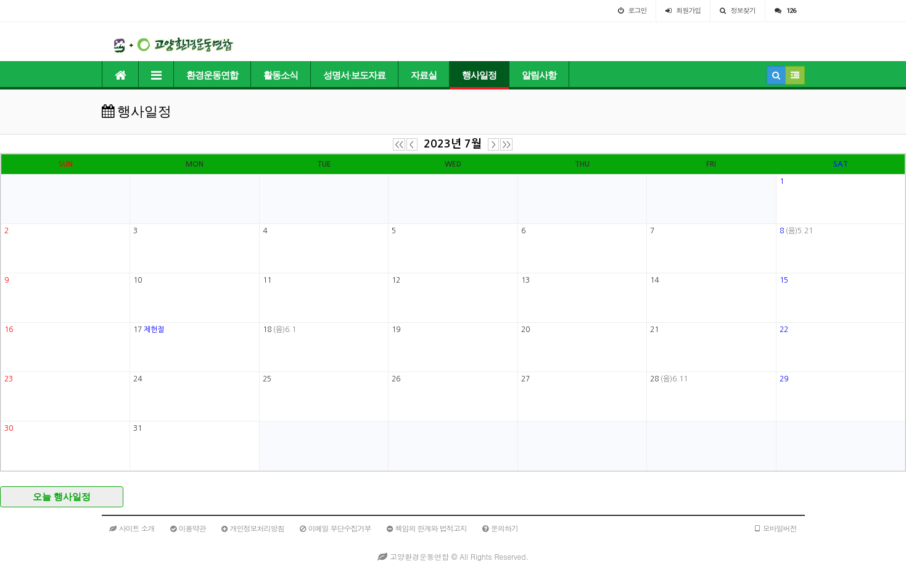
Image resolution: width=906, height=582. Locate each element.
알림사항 (539, 75)
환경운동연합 (212, 75)
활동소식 (280, 75)
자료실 (424, 75)
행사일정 (479, 75)
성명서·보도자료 (354, 75)
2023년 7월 (453, 143)
